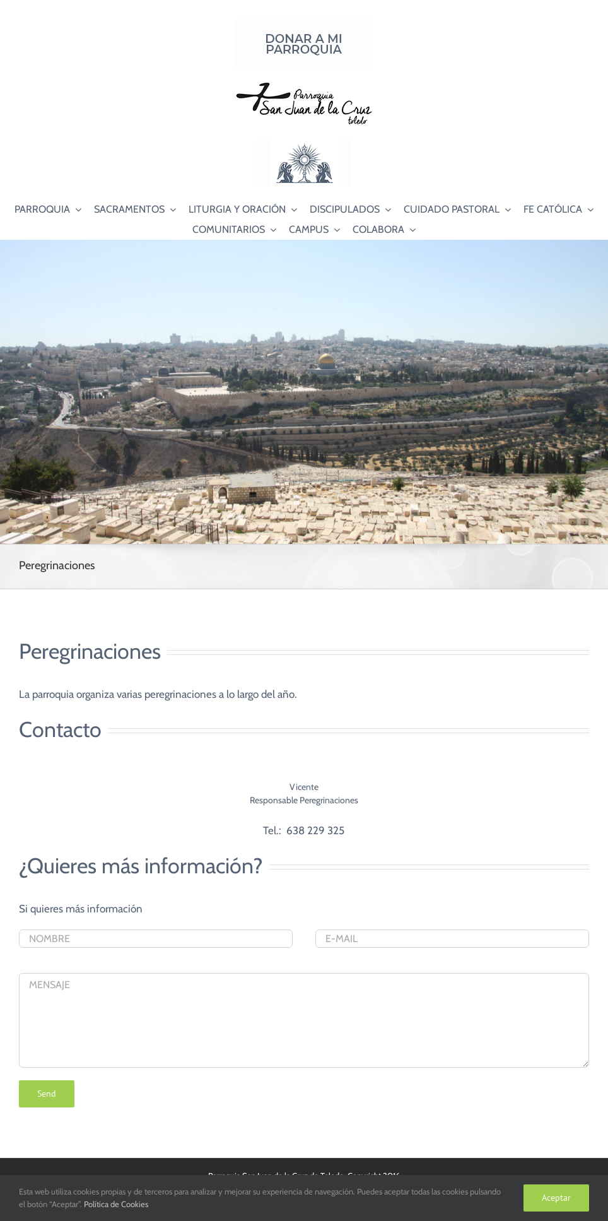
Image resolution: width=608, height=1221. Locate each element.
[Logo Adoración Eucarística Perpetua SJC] (304, 144)
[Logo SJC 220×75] (304, 84)
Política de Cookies (116, 1204)
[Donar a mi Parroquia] (304, 24)
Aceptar (556, 1197)
